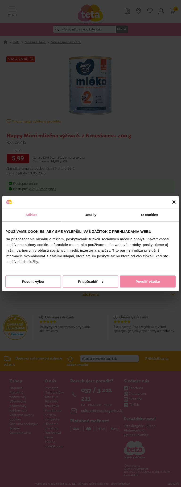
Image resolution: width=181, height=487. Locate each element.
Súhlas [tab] (31, 215)
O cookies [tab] (149, 215)
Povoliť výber (33, 281)
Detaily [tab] (90, 215)
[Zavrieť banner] (174, 202)
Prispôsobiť (90, 281)
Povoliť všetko (148, 281)
